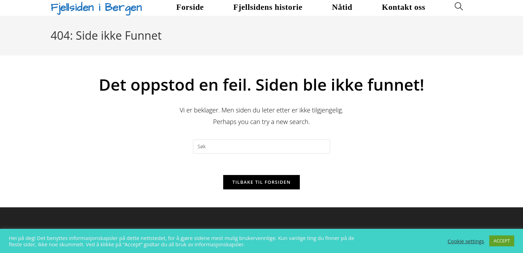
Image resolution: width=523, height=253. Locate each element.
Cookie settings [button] (466, 241)
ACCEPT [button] (501, 241)
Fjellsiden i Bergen (96, 7)
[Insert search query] (261, 147)
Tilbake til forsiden (261, 182)
